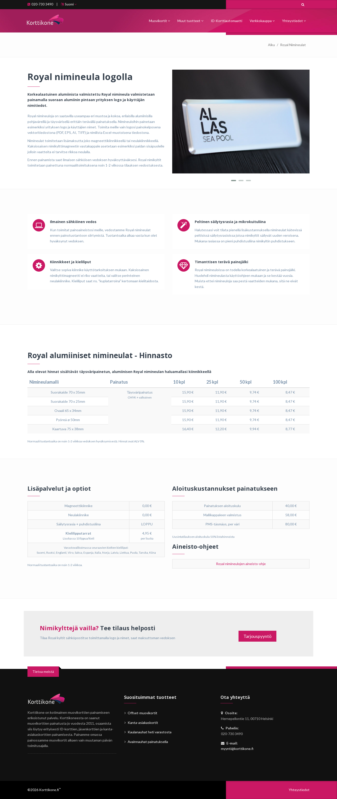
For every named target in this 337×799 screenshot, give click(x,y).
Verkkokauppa (262, 21)
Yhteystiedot (294, 21)
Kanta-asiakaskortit (143, 722)
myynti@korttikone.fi (237, 748)
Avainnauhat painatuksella (148, 742)
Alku (271, 45)
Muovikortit (159, 21)
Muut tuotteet (190, 21)
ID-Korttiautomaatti (226, 21)
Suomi (68, 4)
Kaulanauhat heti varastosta (149, 732)
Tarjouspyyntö (257, 636)
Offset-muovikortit (142, 713)
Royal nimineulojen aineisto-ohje (241, 564)
